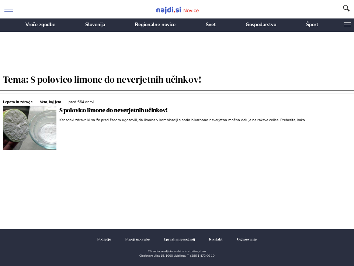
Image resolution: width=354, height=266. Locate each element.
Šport (312, 24)
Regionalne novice (155, 24)
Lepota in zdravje (17, 102)
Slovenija (95, 24)
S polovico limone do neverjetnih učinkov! (113, 110)
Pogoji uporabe (137, 239)
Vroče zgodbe (40, 24)
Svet (211, 24)
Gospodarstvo (261, 24)
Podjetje (104, 239)
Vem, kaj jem (50, 102)
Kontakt (216, 239)
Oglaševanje (247, 239)
